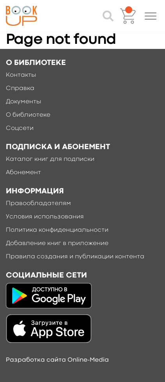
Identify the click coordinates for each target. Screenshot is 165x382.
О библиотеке (28, 115)
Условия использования (45, 217)
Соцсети (20, 128)
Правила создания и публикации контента (75, 256)
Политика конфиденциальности (57, 230)
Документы (23, 102)
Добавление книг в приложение (57, 243)
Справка (20, 88)
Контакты (21, 75)
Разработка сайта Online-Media (57, 360)
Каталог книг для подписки (50, 159)
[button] (150, 16)
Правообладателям (38, 203)
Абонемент (23, 172)
